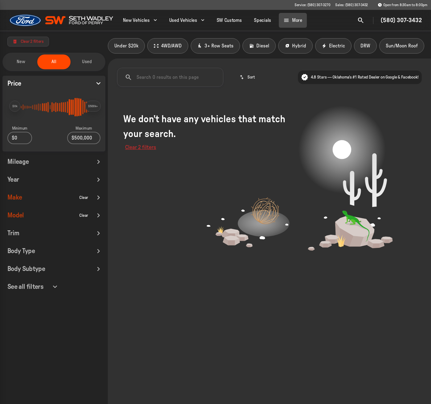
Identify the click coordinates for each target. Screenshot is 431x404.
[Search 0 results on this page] (170, 77)
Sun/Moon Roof (402, 45)
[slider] (14, 106)
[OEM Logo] (25, 20)
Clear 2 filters (140, 147)
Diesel (259, 45)
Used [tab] (87, 61)
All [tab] (53, 61)
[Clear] (83, 175)
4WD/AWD (168, 45)
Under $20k (126, 45)
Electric (333, 45)
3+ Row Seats (215, 45)
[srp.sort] (247, 77)
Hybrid (295, 45)
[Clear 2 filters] (28, 41)
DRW (365, 45)
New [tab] (21, 61)
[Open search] (361, 20)
